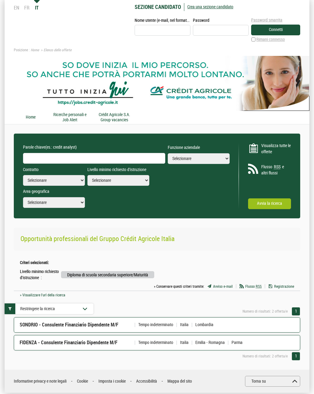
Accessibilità (146, 381)
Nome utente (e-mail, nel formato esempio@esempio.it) (162, 20)
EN (16, 7)
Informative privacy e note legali (40, 381)
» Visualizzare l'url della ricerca (42, 295)
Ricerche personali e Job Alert (69, 117)
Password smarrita (266, 20)
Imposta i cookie (112, 381)
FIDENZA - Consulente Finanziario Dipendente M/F (68, 342)
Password (201, 20)
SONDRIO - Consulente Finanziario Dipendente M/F (69, 325)
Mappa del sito (179, 381)
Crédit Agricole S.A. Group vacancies (114, 117)
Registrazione (284, 286)
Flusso (253, 286)
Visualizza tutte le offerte (276, 148)
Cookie (82, 381)
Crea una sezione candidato (210, 7)
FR (26, 7)
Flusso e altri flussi (272, 170)
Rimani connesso (270, 39)
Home (35, 50)
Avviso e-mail (223, 286)
